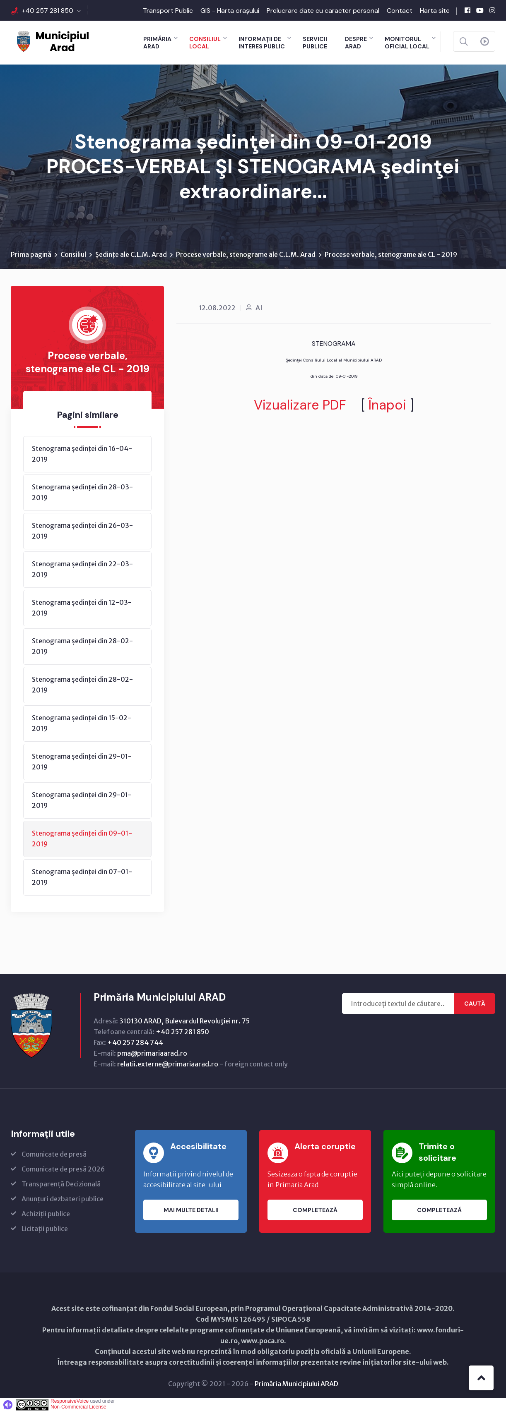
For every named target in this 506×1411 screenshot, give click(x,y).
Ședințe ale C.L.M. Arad (131, 254)
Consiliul (73, 254)
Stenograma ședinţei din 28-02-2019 (82, 646)
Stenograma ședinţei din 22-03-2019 (82, 569)
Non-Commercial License (78, 1407)
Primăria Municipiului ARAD (296, 1384)
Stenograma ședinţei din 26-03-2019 (82, 530)
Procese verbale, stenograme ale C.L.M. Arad (246, 254)
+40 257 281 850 (47, 10)
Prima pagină (31, 254)
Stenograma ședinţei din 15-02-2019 (81, 723)
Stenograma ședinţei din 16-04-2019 (82, 453)
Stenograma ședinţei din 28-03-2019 (82, 492)
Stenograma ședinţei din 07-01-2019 (82, 876)
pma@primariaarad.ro (152, 1053)
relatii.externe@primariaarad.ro (167, 1064)
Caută (474, 1003)
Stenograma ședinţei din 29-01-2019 (82, 761)
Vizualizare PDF (300, 405)
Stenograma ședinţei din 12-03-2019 (82, 607)
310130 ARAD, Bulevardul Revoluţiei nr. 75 (184, 1021)
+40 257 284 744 (135, 1042)
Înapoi (387, 405)
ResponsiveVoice (70, 1401)
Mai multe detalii (191, 1210)
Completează (315, 1210)
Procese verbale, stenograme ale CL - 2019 (391, 254)
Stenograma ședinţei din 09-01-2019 (82, 838)
